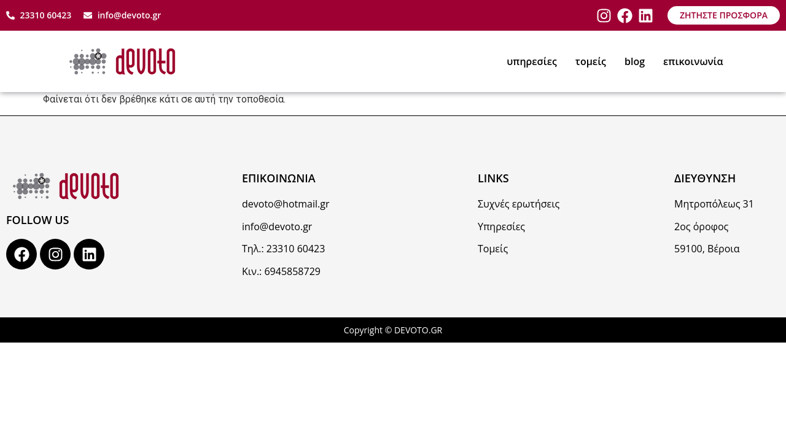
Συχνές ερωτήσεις (518, 204)
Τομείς (493, 248)
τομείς (590, 61)
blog (635, 61)
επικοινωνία (693, 61)
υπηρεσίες (532, 61)
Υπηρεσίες (501, 226)
